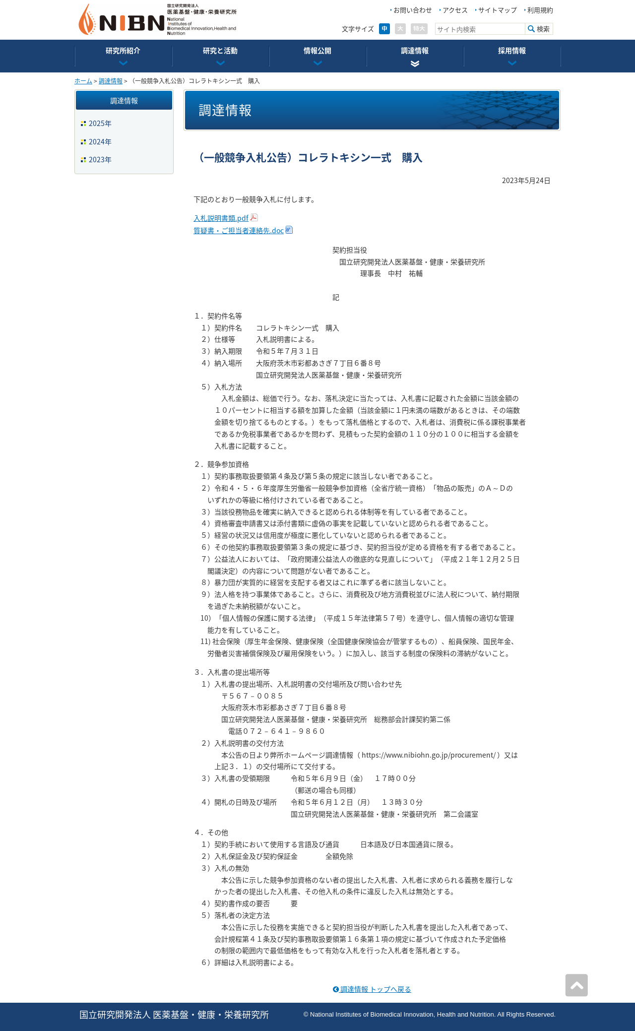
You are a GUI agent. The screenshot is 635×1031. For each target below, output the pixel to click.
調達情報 (415, 50)
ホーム (83, 80)
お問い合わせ (412, 9)
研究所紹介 (123, 50)
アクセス (455, 9)
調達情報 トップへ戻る (372, 989)
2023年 (100, 159)
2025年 (100, 123)
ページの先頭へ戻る (576, 985)
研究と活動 (220, 50)
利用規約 (540, 9)
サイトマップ (497, 9)
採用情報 (512, 50)
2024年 (100, 141)
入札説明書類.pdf (221, 218)
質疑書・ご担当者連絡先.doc (238, 230)
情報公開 (317, 50)
